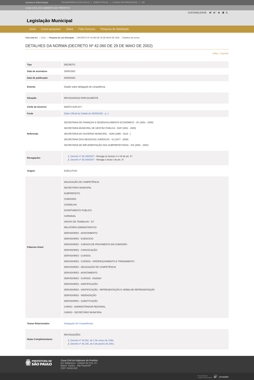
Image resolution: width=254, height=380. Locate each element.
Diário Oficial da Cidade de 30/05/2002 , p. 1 (86, 113)
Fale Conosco (86, 29)
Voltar (215, 53)
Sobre (69, 29)
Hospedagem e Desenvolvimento (213, 376)
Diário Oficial (101, 2)
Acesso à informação (36, 2)
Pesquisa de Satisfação (114, 29)
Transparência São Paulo (75, 2)
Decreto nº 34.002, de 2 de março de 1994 (91, 340)
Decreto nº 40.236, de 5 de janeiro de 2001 (92, 343)
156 (142, 2)
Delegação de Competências (78, 323)
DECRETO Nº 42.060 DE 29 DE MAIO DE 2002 (98, 38)
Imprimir (224, 53)
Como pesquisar (51, 29)
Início (32, 29)
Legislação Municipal (49, 20)
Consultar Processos (125, 2)
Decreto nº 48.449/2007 (82, 159)
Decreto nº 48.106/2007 (82, 156)
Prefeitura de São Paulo (216, 21)
